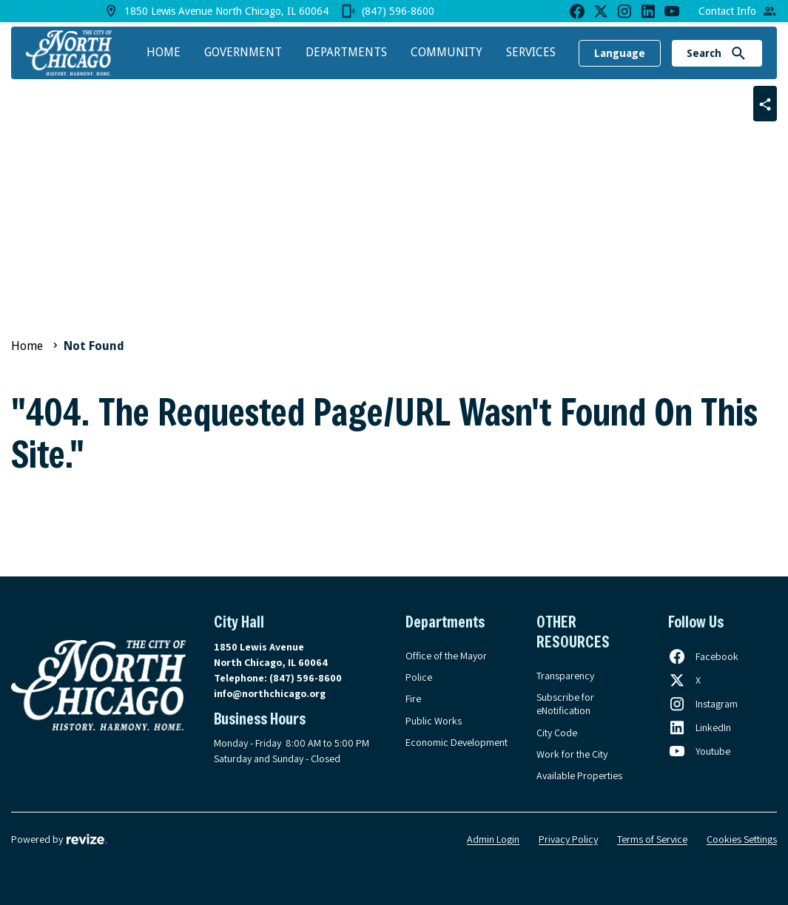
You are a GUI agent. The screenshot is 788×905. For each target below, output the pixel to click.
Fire (413, 698)
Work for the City (571, 754)
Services (531, 52)
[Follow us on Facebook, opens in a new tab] (703, 656)
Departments (346, 52)
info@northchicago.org (270, 693)
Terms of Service (652, 839)
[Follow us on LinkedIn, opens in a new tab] (699, 727)
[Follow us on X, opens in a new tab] (684, 680)
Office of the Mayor (446, 655)
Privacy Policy (568, 839)
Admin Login (493, 839)
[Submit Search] (738, 53)
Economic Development (456, 742)
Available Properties (579, 775)
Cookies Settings (742, 839)
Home (164, 52)
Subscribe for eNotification (565, 703)
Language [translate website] (619, 53)
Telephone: (278, 677)
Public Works (433, 720)
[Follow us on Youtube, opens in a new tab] (699, 751)
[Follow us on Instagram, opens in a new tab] (703, 704)
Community (446, 52)
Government (243, 52)
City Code (556, 732)
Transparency (565, 675)
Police (418, 677)
